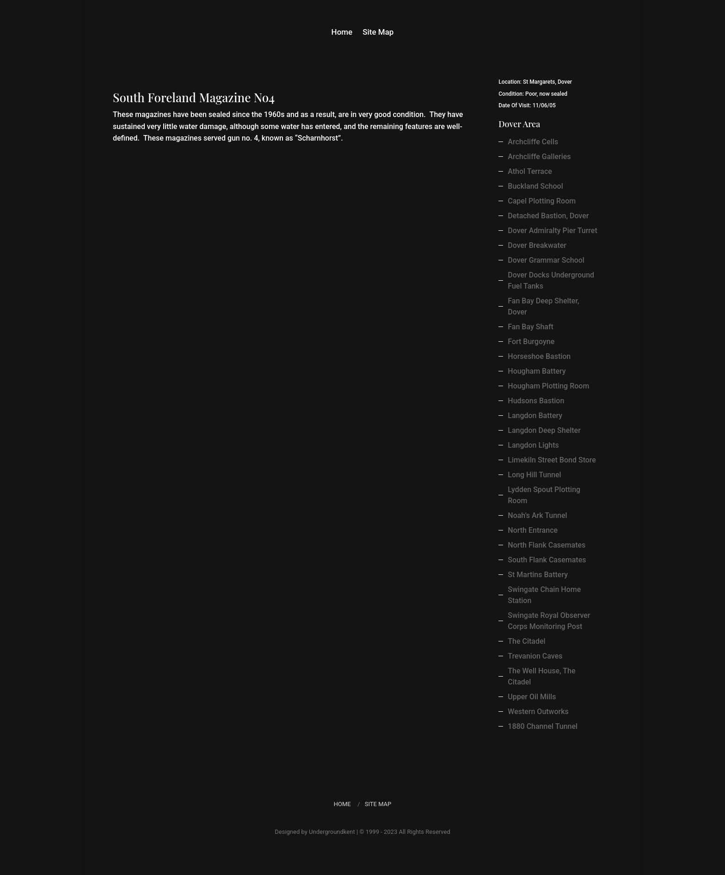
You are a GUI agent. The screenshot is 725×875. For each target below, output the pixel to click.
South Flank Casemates (547, 559)
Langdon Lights (533, 445)
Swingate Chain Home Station (544, 595)
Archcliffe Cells (533, 141)
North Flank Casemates (546, 545)
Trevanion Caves (535, 656)
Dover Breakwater (537, 245)
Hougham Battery (536, 371)
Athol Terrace (530, 171)
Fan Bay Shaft (530, 326)
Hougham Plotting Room (548, 386)
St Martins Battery (538, 574)
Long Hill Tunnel (534, 474)
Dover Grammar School (546, 260)
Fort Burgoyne (531, 341)
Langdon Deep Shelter (544, 430)
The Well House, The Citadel (541, 676)
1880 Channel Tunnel (543, 726)
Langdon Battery (535, 415)
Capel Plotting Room (542, 201)
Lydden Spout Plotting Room (544, 495)
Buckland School (535, 186)
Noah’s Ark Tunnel (537, 515)
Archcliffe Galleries (539, 156)
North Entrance (533, 530)
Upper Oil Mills (532, 696)
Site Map (377, 33)
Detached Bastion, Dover (548, 215)
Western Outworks (538, 711)
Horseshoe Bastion (539, 356)
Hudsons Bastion (536, 400)
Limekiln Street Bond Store (552, 460)
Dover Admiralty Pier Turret (552, 230)
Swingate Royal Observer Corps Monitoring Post (549, 621)
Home (342, 33)
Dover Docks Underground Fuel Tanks (551, 280)
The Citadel (526, 641)
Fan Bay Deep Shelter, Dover (543, 306)
